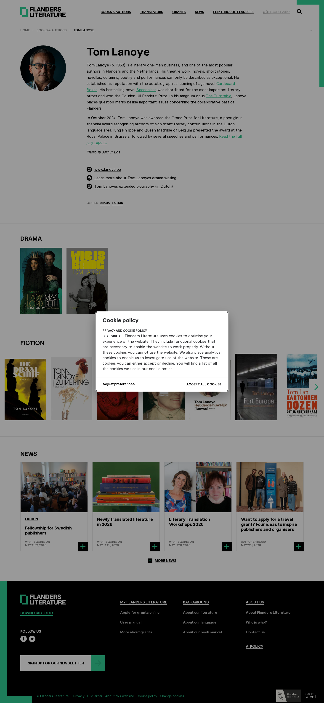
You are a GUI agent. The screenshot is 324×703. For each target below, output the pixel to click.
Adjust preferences (119, 384)
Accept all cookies (203, 384)
